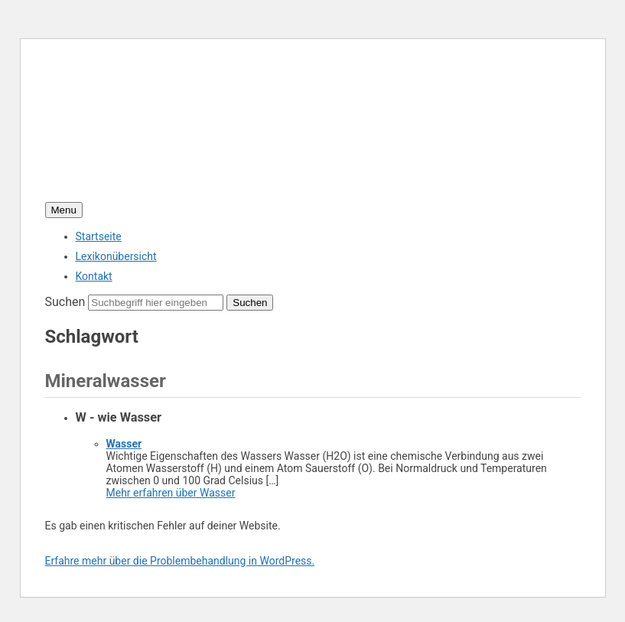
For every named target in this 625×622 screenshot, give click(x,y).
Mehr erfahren (171, 493)
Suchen (65, 302)
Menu (63, 210)
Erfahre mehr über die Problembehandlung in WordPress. (180, 561)
